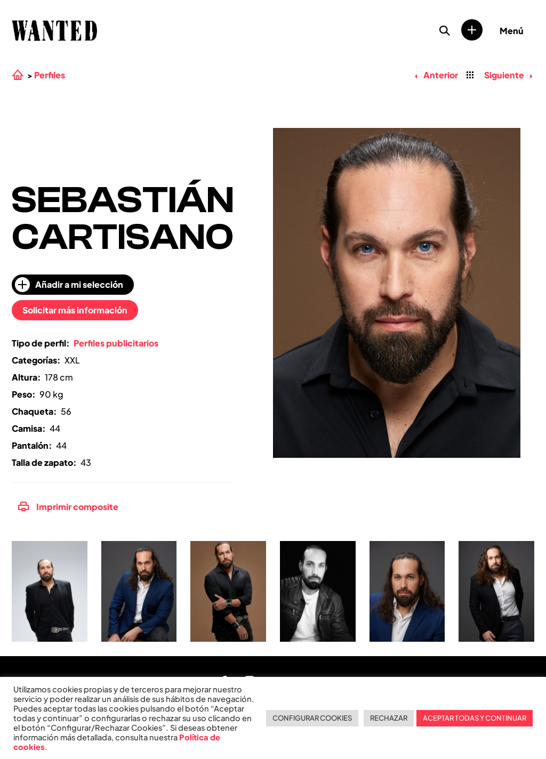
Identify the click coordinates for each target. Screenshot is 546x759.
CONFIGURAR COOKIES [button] (312, 718)
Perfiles (49, 75)
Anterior (436, 74)
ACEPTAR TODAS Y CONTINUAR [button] (474, 718)
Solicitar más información (74, 310)
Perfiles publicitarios (116, 343)
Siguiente (508, 74)
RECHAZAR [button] (388, 718)
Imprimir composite (68, 506)
